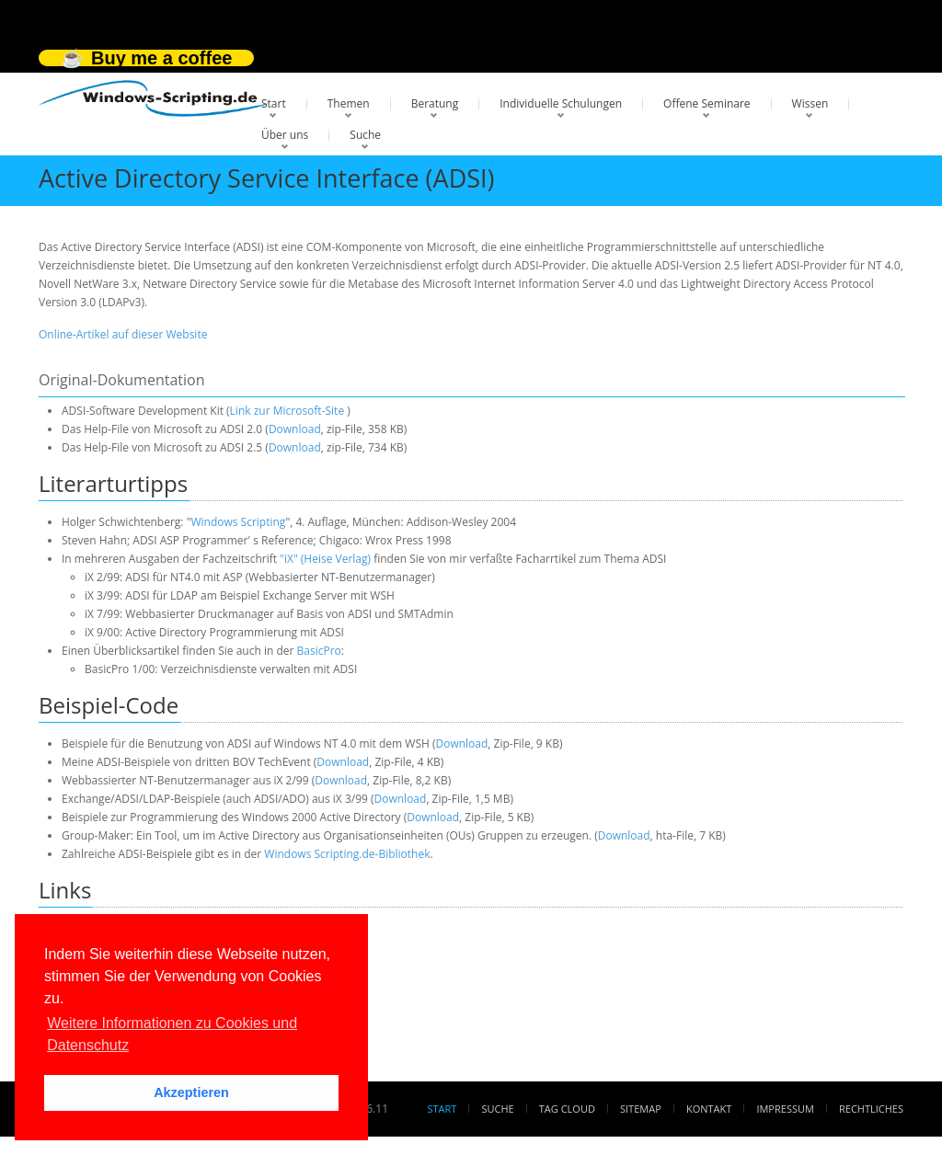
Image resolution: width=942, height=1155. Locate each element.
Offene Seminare (707, 103)
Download (295, 429)
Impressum (784, 1108)
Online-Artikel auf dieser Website (123, 334)
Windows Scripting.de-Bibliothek (347, 854)
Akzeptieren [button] (191, 1092)
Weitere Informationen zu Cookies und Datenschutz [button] (172, 1034)
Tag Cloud (567, 1108)
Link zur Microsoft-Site (287, 410)
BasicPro (319, 650)
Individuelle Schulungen (561, 103)
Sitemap (640, 1108)
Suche (365, 135)
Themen (348, 103)
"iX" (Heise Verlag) (325, 558)
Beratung (435, 103)
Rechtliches (871, 1108)
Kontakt (708, 1108)
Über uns (284, 135)
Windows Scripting (237, 522)
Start (273, 103)
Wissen (810, 103)
